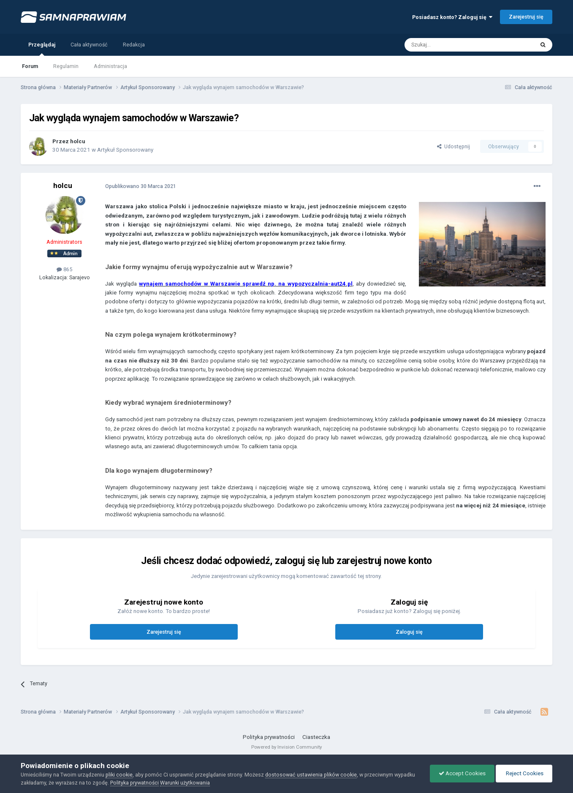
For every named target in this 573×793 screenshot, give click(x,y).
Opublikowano (140, 186)
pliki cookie (119, 774)
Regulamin (66, 66)
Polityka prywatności (269, 737)
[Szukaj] (450, 45)
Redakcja (134, 44)
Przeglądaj (41, 48)
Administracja (110, 66)
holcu (77, 141)
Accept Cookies (462, 773)
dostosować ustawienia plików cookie (311, 774)
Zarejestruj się (526, 17)
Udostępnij (453, 146)
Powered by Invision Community (286, 747)
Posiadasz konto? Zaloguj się (452, 17)
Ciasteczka (316, 737)
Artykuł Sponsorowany (125, 150)
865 (64, 269)
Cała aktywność (89, 44)
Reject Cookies (524, 773)
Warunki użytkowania (185, 782)
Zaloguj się (409, 632)
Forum (30, 66)
